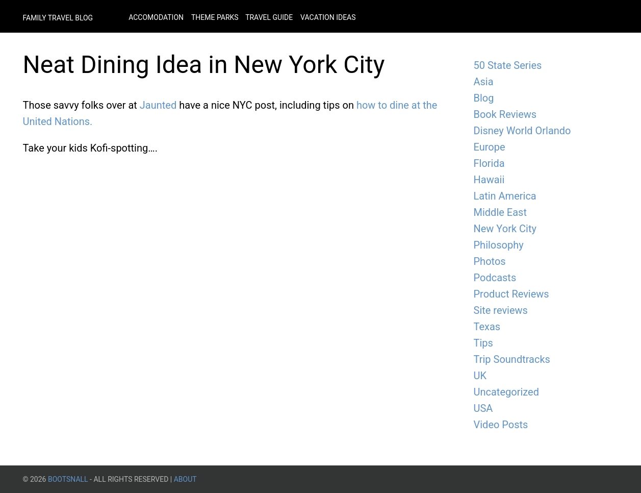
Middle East (500, 212)
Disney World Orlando (522, 131)
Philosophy (499, 245)
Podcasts (495, 278)
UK (480, 375)
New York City (505, 229)
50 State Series (508, 65)
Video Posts (501, 424)
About (185, 479)
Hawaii (489, 180)
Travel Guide (269, 17)
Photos (490, 261)
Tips (483, 343)
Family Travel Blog (58, 18)
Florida (489, 163)
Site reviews (501, 310)
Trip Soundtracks (512, 359)
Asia (484, 82)
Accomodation (156, 17)
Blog (484, 98)
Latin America (505, 196)
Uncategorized (506, 392)
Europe (489, 147)
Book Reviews (505, 114)
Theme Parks (215, 17)
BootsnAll (68, 479)
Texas (487, 327)
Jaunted (158, 105)
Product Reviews (511, 294)
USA (483, 408)
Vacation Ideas (327, 17)
